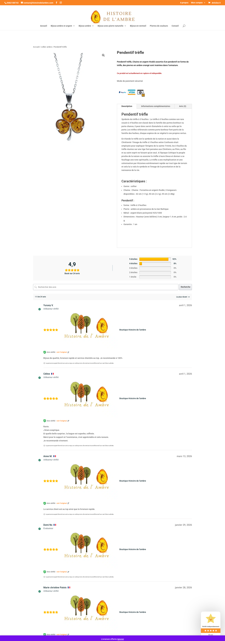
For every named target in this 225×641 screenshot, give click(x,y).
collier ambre (46, 47)
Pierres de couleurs (159, 26)
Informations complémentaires (155, 106)
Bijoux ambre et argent (61, 26)
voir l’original (62, 352)
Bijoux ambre (85, 26)
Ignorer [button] (120, 639)
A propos (184, 3)
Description (126, 106)
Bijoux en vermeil (138, 26)
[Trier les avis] (182, 297)
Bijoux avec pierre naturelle (110, 26)
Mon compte (197, 3)
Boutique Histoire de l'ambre (132, 330)
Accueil (43, 26)
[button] (103, 55)
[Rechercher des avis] (105, 287)
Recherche (185, 287)
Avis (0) (182, 106)
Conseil (175, 26)
